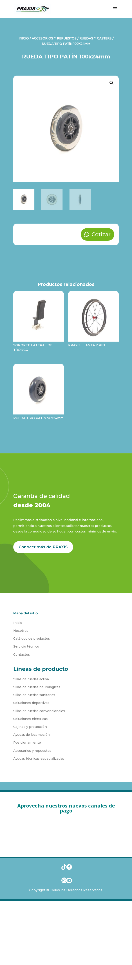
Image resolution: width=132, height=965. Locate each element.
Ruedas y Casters (95, 38)
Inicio (24, 38)
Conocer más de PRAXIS (43, 547)
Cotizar (101, 234)
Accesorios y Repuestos (54, 38)
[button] (111, 83)
